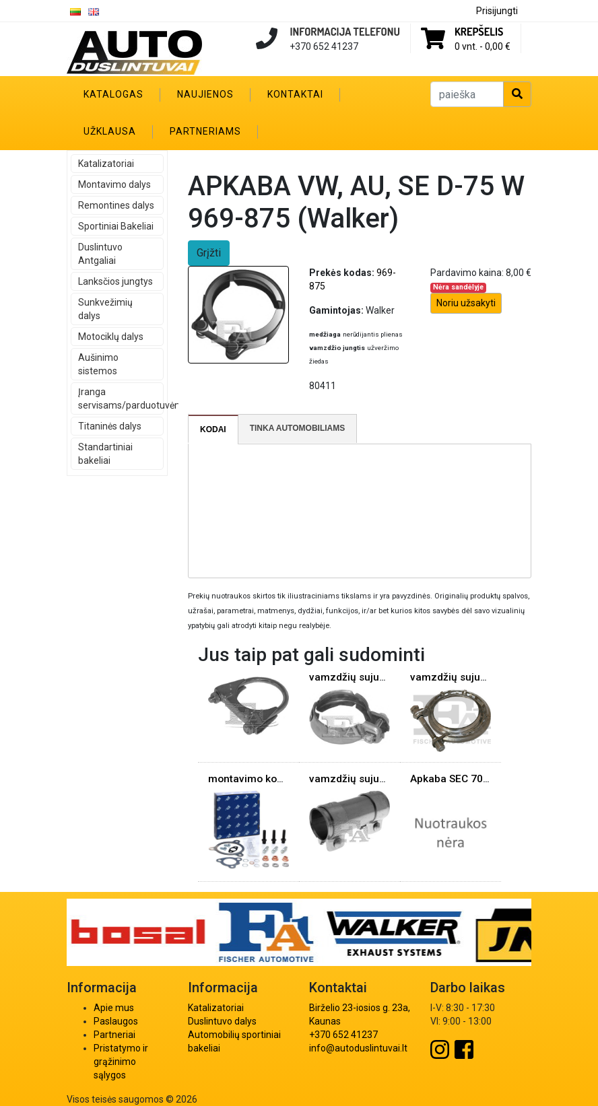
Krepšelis (479, 31)
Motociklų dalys (110, 336)
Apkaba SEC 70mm (456, 779)
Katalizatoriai (106, 163)
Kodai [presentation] (213, 429)
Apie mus (114, 1007)
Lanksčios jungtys (115, 281)
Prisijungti (497, 10)
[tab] (213, 429)
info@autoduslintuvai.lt (358, 1048)
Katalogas (113, 94)
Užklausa (110, 131)
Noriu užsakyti (466, 303)
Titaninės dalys (109, 426)
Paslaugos (116, 1021)
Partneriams (205, 131)
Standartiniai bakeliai (105, 454)
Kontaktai (295, 94)
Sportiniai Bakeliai (116, 226)
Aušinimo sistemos (98, 364)
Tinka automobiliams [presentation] (297, 428)
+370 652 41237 (343, 1034)
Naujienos (205, 94)
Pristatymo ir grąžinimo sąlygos (121, 1061)
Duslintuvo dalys (222, 1021)
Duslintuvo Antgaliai (100, 254)
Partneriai (114, 1034)
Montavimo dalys (114, 184)
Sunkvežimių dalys (105, 309)
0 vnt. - (482, 46)
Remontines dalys (116, 205)
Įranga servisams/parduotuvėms (121, 398)
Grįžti (209, 252)
